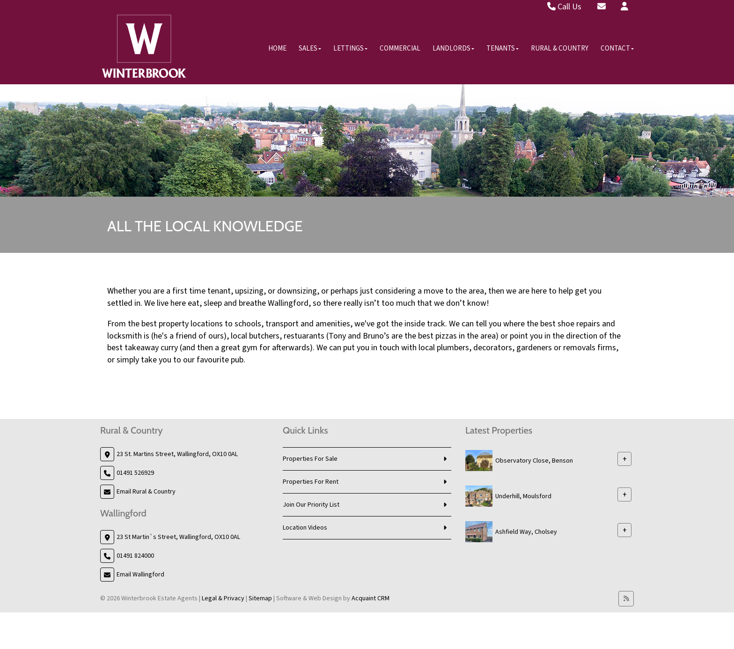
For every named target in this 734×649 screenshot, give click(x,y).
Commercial (400, 48)
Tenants (502, 48)
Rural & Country (559, 48)
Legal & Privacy (223, 598)
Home (277, 48)
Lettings (350, 48)
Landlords (453, 48)
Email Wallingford (140, 574)
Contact (617, 48)
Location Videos (305, 527)
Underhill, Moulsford (523, 496)
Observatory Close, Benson (534, 460)
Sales (310, 48)
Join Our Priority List (311, 504)
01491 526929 (135, 473)
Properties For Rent (310, 482)
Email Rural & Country (146, 491)
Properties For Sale (310, 459)
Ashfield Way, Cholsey (526, 531)
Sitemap (260, 598)
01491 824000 (135, 555)
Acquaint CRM (370, 598)
